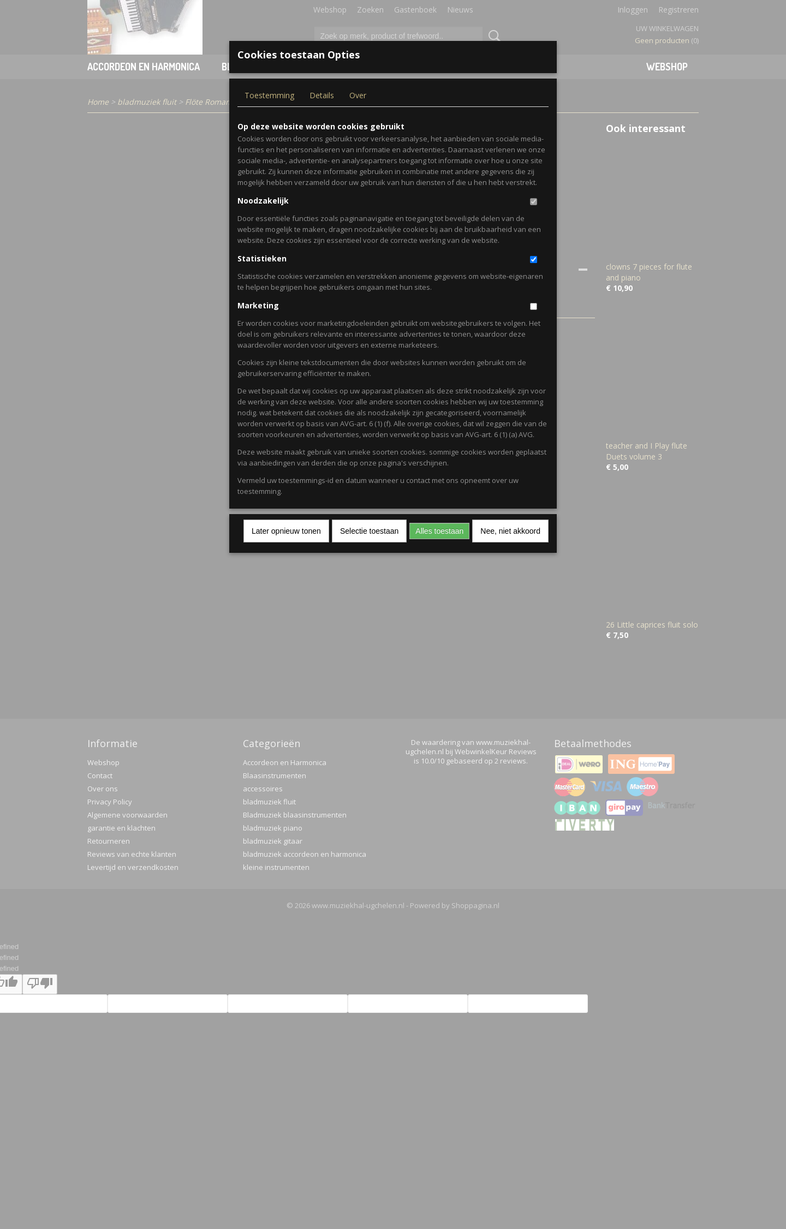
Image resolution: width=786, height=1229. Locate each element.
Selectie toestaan (369, 531)
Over (357, 95)
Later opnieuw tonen (286, 531)
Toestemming (269, 95)
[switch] (533, 201)
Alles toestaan (439, 531)
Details (321, 95)
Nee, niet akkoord (510, 531)
